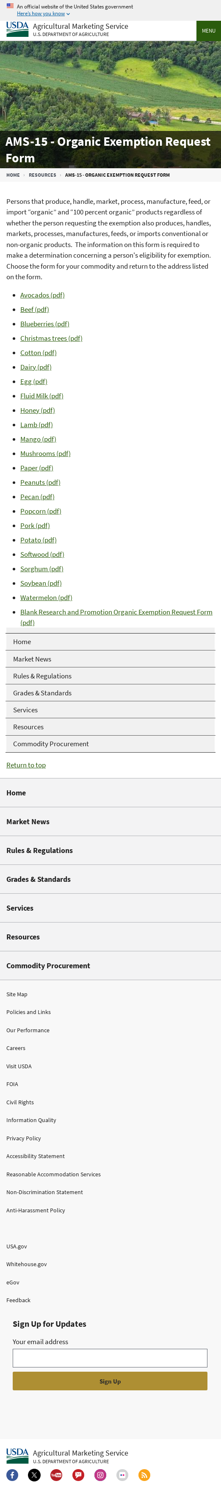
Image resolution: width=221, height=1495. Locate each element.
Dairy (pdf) (36, 367)
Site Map (17, 994)
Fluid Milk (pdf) (42, 395)
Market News (28, 821)
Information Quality (31, 1120)
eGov (12, 1282)
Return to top (26, 765)
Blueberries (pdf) (44, 323)
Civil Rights (20, 1102)
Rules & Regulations (39, 850)
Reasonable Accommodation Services (53, 1174)
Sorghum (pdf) (42, 568)
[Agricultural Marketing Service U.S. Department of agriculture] (67, 30)
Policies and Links (28, 1012)
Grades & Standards (38, 879)
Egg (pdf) (33, 381)
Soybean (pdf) (41, 583)
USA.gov (16, 1246)
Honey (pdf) (37, 410)
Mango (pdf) (38, 439)
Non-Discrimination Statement (44, 1192)
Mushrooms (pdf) (45, 453)
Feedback (18, 1300)
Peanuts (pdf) (40, 482)
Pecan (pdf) (37, 496)
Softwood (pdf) (42, 554)
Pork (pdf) (35, 525)
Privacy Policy (23, 1138)
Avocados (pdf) (42, 295)
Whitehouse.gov (26, 1264)
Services (19, 908)
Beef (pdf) (34, 309)
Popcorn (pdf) (40, 511)
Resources (42, 175)
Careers (15, 1048)
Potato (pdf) (38, 540)
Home (13, 175)
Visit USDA (19, 1066)
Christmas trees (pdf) (51, 338)
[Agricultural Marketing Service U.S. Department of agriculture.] (67, 1456)
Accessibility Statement (35, 1156)
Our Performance (28, 1030)
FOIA (12, 1084)
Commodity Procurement (48, 965)
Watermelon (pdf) (46, 597)
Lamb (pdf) (36, 424)
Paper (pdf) (36, 467)
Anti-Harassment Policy (35, 1210)
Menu (208, 30)
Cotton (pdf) (38, 352)
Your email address (40, 1341)
